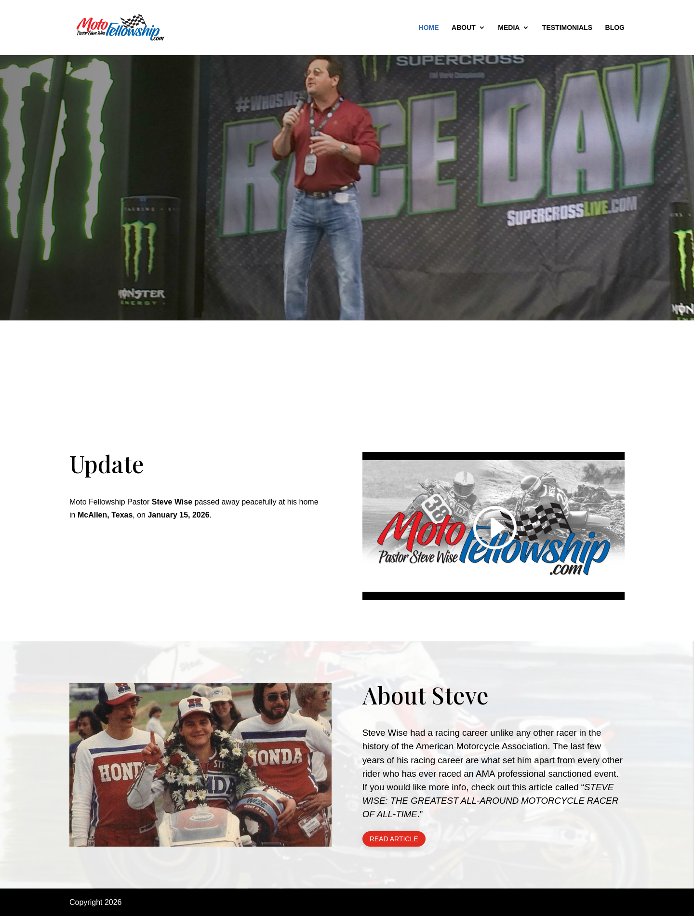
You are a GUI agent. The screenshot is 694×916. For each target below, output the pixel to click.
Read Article (394, 839)
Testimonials (567, 27)
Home (429, 27)
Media (509, 27)
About (464, 27)
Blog (615, 27)
